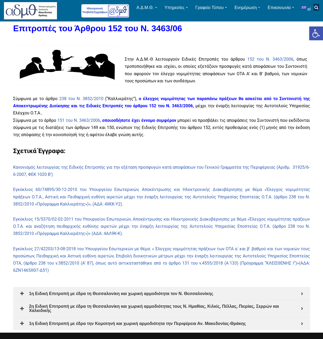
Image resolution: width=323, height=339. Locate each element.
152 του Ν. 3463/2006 (270, 59)
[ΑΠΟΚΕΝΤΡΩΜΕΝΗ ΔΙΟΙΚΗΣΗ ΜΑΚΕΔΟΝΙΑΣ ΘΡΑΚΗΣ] (30, 10)
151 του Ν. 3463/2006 (78, 120)
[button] (316, 33)
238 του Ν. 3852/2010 (81, 98)
